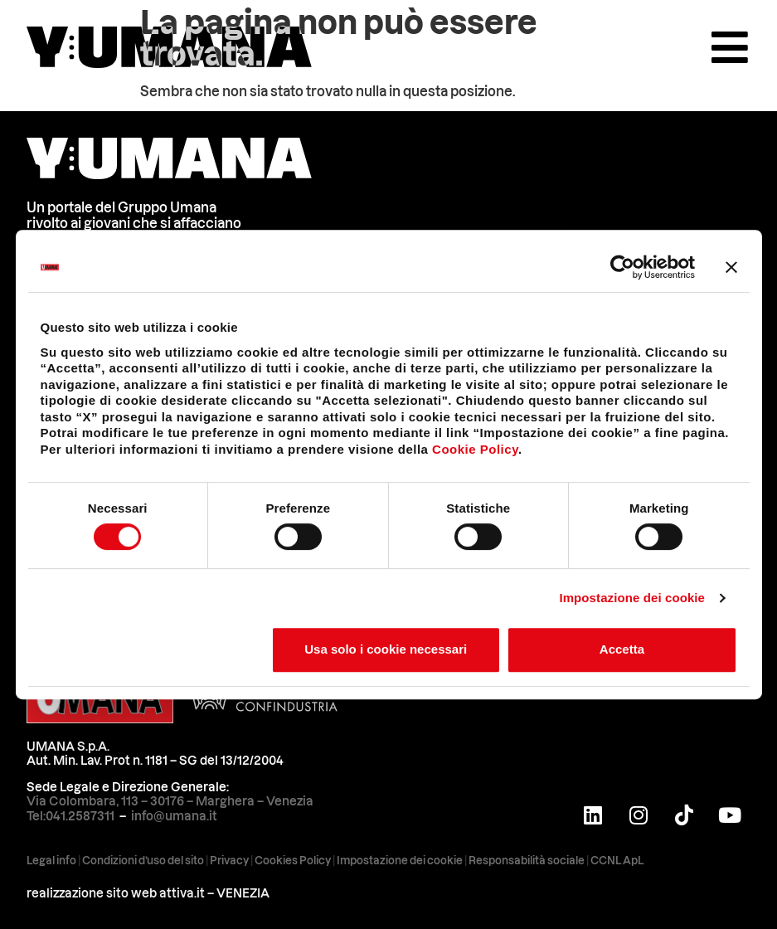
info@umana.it (174, 816)
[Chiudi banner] (731, 267)
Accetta (622, 649)
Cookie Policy (475, 449)
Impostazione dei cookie (632, 598)
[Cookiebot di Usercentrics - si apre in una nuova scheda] (622, 267)
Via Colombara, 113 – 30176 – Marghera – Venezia (170, 801)
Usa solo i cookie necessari (385, 649)
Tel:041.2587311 (70, 816)
